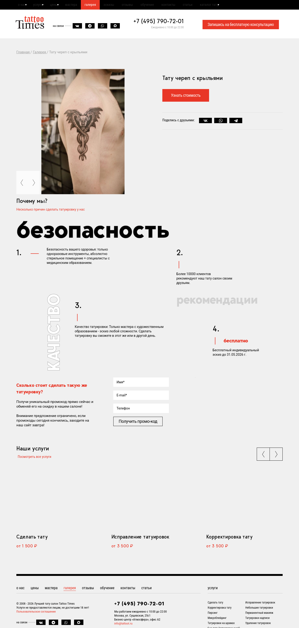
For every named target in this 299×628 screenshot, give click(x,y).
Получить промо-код (138, 422)
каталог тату (237, 5)
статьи (212, 5)
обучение (167, 5)
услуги (40, 5)
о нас (22, 5)
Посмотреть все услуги (33, 458)
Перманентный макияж (259, 616)
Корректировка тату (229, 539)
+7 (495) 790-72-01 (158, 22)
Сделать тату (31, 539)
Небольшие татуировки (259, 611)
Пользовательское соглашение (36, 615)
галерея (101, 5)
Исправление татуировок (140, 539)
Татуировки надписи (257, 621)
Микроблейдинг (217, 621)
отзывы (144, 5)
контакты (191, 5)
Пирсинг (212, 616)
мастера (79, 5)
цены (59, 5)
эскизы (122, 5)
